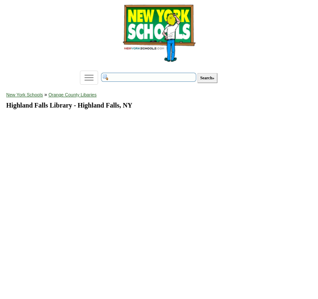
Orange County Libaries (72, 94)
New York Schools (24, 94)
